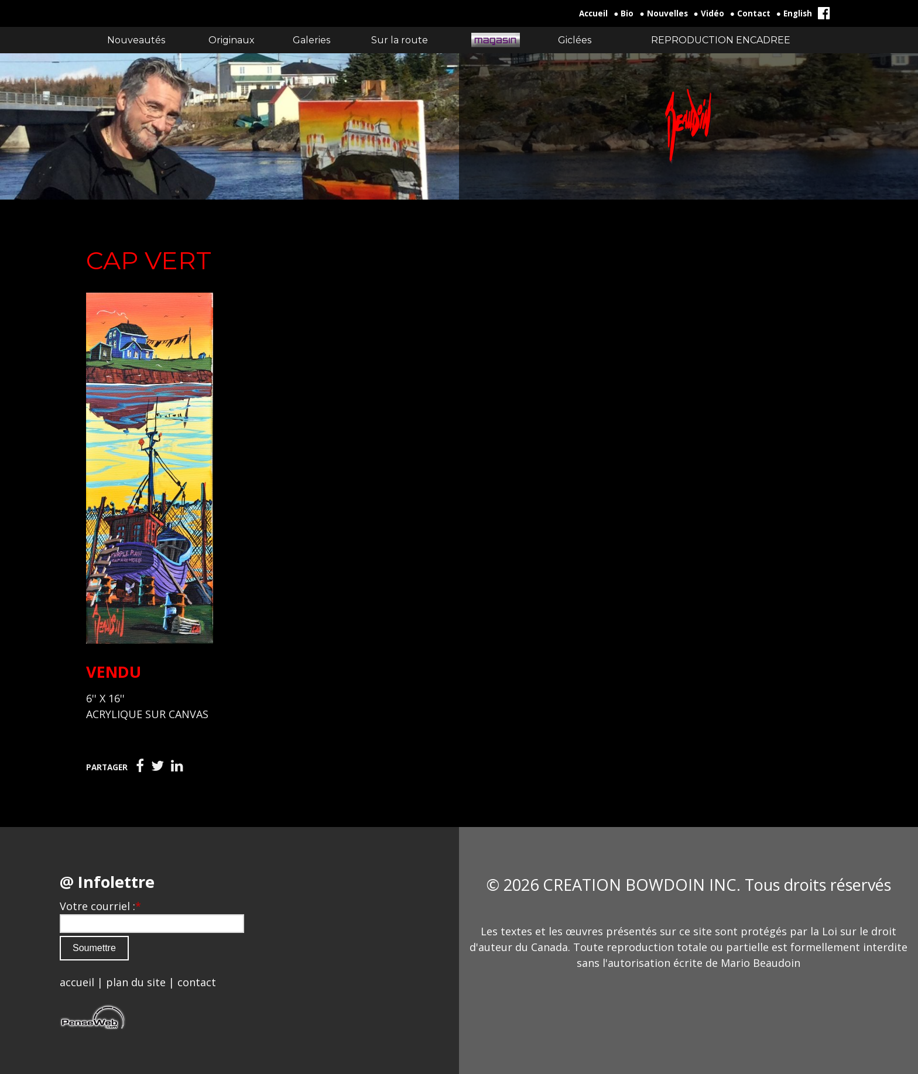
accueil (77, 982)
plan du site (136, 982)
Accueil (593, 13)
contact (196, 982)
